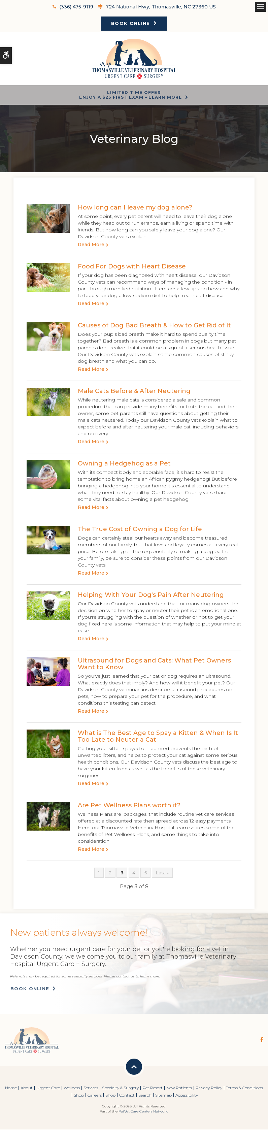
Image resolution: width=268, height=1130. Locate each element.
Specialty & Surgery (120, 1089)
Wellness (72, 1089)
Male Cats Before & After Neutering (134, 392)
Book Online (130, 23)
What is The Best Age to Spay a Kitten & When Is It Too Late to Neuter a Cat (158, 738)
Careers (95, 1096)
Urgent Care (48, 1089)
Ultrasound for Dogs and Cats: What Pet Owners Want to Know (154, 665)
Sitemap (163, 1096)
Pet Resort (152, 1089)
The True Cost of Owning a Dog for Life (140, 530)
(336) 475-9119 (76, 7)
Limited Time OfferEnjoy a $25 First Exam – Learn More (130, 96)
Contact (127, 1096)
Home (11, 1089)
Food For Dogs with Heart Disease (132, 267)
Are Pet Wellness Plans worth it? (129, 806)
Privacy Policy (209, 1089)
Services (90, 1089)
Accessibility (186, 1096)
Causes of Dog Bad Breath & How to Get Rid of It (154, 326)
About (27, 1089)
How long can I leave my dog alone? (135, 209)
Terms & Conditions (244, 1089)
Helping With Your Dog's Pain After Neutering (151, 596)
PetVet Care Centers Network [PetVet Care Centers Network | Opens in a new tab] (143, 1112)
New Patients (179, 1089)
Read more (91, 246)
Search (145, 1096)
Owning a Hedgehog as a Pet (124, 465)
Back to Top (134, 1068)
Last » (162, 874)
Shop (79, 1096)
